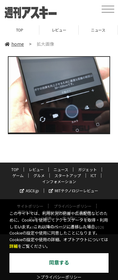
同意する (59, 263)
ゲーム (18, 175)
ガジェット (87, 169)
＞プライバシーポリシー (59, 277)
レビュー (59, 30)
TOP (19, 30)
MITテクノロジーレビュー (73, 190)
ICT (93, 175)
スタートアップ (67, 175)
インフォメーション (59, 181)
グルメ (39, 175)
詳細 (13, 246)
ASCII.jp (29, 190)
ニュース (98, 30)
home (14, 44)
